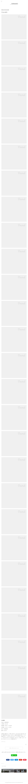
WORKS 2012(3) (3, 741)
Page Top (14, 778)
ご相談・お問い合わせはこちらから (14, 748)
